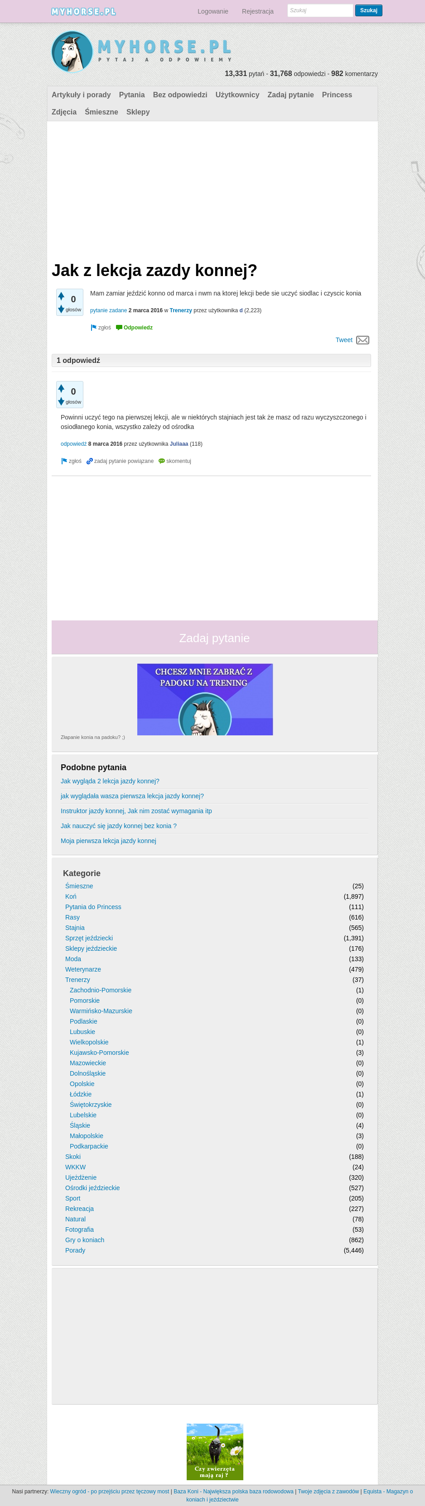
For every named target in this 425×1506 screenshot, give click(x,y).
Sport (72, 1198)
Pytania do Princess (93, 906)
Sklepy (138, 112)
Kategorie (82, 873)
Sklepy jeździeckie (91, 948)
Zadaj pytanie (291, 95)
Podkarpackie (89, 1146)
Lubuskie (82, 1031)
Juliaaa (179, 444)
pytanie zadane (108, 310)
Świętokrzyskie (91, 1104)
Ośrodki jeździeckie (92, 1187)
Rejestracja (258, 11)
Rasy (72, 917)
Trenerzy (181, 310)
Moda (73, 959)
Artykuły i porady (81, 95)
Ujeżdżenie (81, 1177)
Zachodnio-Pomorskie (100, 990)
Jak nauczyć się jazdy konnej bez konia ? (119, 825)
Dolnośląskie (88, 1073)
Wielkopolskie (89, 1042)
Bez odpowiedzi (180, 95)
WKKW (75, 1167)
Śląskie (80, 1125)
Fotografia (79, 1229)
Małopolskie (86, 1135)
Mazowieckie (88, 1063)
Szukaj (368, 10)
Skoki (73, 1156)
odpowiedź (74, 444)
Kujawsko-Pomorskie (99, 1052)
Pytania (132, 95)
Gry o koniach (84, 1240)
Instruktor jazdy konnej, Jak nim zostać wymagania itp (136, 811)
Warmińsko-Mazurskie (101, 1011)
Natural (75, 1219)
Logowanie (213, 11)
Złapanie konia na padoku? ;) (93, 737)
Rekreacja (79, 1208)
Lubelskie (83, 1115)
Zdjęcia (64, 112)
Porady (75, 1250)
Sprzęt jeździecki (89, 938)
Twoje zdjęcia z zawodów (328, 1491)
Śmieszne (101, 112)
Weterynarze (83, 969)
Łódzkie (81, 1094)
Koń (71, 896)
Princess (337, 95)
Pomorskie (85, 1000)
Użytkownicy (238, 95)
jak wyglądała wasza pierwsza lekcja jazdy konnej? (132, 796)
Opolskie (82, 1083)
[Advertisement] (211, 189)
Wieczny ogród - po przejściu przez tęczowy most (109, 1491)
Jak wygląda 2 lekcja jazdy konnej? (110, 781)
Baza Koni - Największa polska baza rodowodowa (234, 1491)
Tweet (344, 339)
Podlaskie (83, 1021)
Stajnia (75, 927)
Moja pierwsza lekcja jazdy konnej (108, 840)
